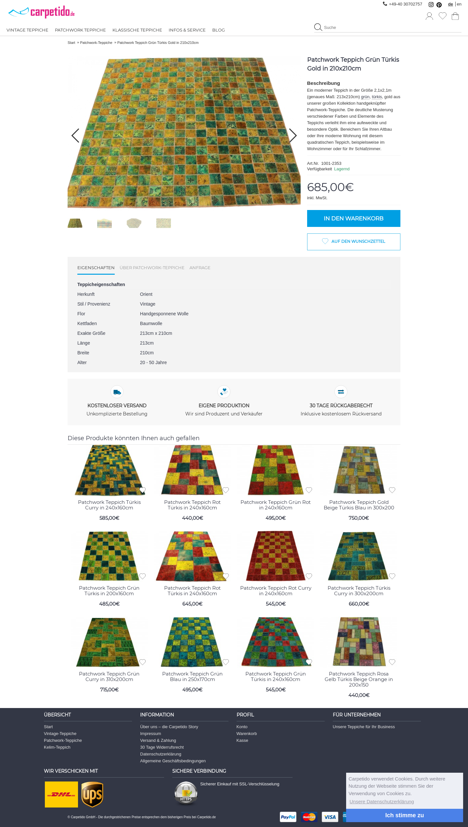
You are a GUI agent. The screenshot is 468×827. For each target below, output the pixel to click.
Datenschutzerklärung (160, 754)
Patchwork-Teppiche (63, 740)
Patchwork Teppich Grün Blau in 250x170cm (192, 676)
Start (48, 726)
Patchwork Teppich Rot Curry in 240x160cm (275, 591)
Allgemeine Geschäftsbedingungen (173, 760)
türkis (377, 96)
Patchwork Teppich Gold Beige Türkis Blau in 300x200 (359, 504)
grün (365, 96)
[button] (293, 135)
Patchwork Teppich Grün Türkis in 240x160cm (275, 676)
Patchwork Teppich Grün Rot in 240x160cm (275, 504)
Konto (242, 726)
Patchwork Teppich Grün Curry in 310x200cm (109, 676)
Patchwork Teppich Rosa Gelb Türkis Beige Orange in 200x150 (359, 679)
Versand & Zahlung (158, 740)
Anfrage (200, 267)
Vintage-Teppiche (60, 733)
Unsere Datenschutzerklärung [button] (382, 801)
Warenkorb (247, 733)
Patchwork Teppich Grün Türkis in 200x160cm (109, 591)
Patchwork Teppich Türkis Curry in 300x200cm (359, 591)
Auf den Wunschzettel (358, 241)
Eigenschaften (96, 267)
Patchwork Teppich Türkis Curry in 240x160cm (109, 504)
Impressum (150, 733)
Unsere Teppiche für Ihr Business (364, 726)
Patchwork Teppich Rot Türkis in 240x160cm (192, 504)
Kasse (242, 740)
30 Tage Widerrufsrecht (162, 747)
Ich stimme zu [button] (404, 815)
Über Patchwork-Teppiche (152, 267)
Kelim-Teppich (57, 747)
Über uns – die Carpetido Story (169, 726)
